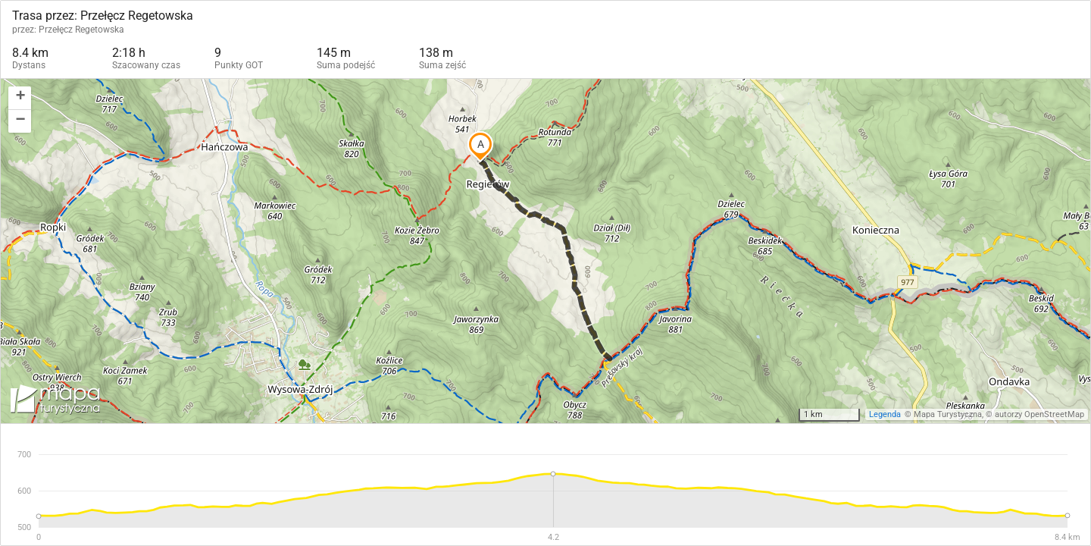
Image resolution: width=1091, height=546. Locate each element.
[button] (19, 98)
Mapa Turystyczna (948, 414)
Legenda (885, 414)
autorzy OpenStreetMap (1039, 414)
